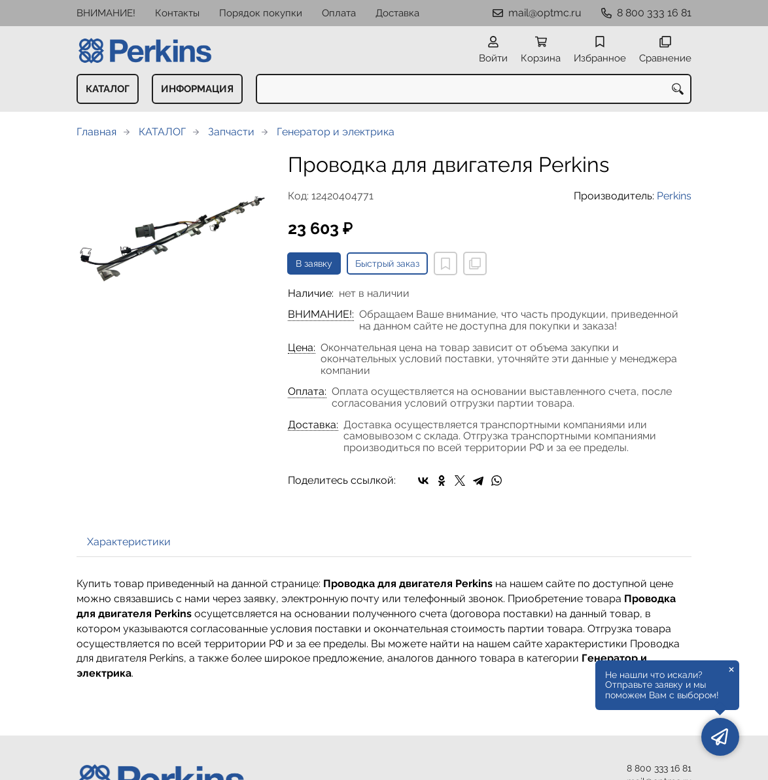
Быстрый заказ (387, 263)
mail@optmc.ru (545, 13)
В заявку (314, 263)
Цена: (301, 348)
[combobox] (473, 89)
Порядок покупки (260, 13)
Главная (96, 132)
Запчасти (231, 132)
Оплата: (307, 392)
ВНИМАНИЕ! (106, 13)
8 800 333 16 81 (654, 13)
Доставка (397, 13)
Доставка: (313, 425)
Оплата (339, 13)
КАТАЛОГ (108, 89)
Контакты (177, 13)
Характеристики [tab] (129, 541)
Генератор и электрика (335, 132)
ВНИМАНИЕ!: (321, 314)
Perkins (674, 196)
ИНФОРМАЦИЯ (197, 89)
